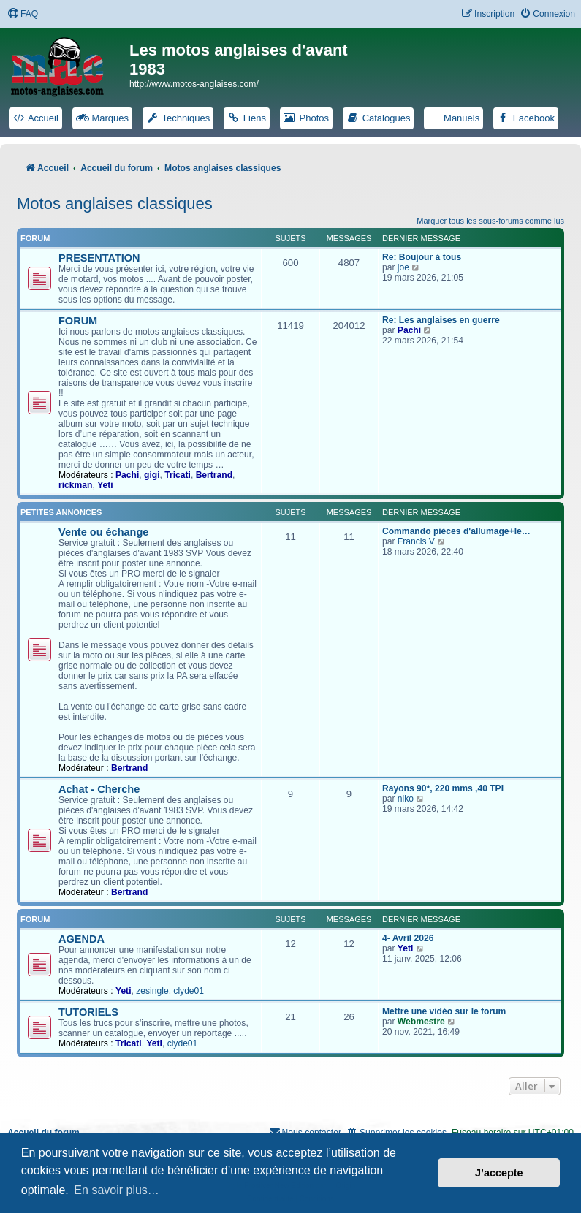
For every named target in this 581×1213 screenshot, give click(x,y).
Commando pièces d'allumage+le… (456, 531)
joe (403, 267)
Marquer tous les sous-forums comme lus (490, 220)
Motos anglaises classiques (115, 203)
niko (406, 799)
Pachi (127, 475)
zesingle (152, 991)
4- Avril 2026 (407, 938)
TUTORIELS (88, 1012)
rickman (75, 485)
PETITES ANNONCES (61, 512)
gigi (152, 475)
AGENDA (81, 939)
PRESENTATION (99, 258)
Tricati (177, 475)
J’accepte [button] (499, 1173)
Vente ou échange (103, 532)
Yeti (105, 485)
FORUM (77, 321)
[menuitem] (22, 14)
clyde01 (188, 991)
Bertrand (214, 475)
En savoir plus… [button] (116, 1190)
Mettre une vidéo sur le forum (444, 1011)
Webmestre (421, 1021)
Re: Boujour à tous (421, 257)
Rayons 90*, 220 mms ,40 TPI (443, 788)
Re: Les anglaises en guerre (441, 320)
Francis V (416, 541)
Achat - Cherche (99, 789)
